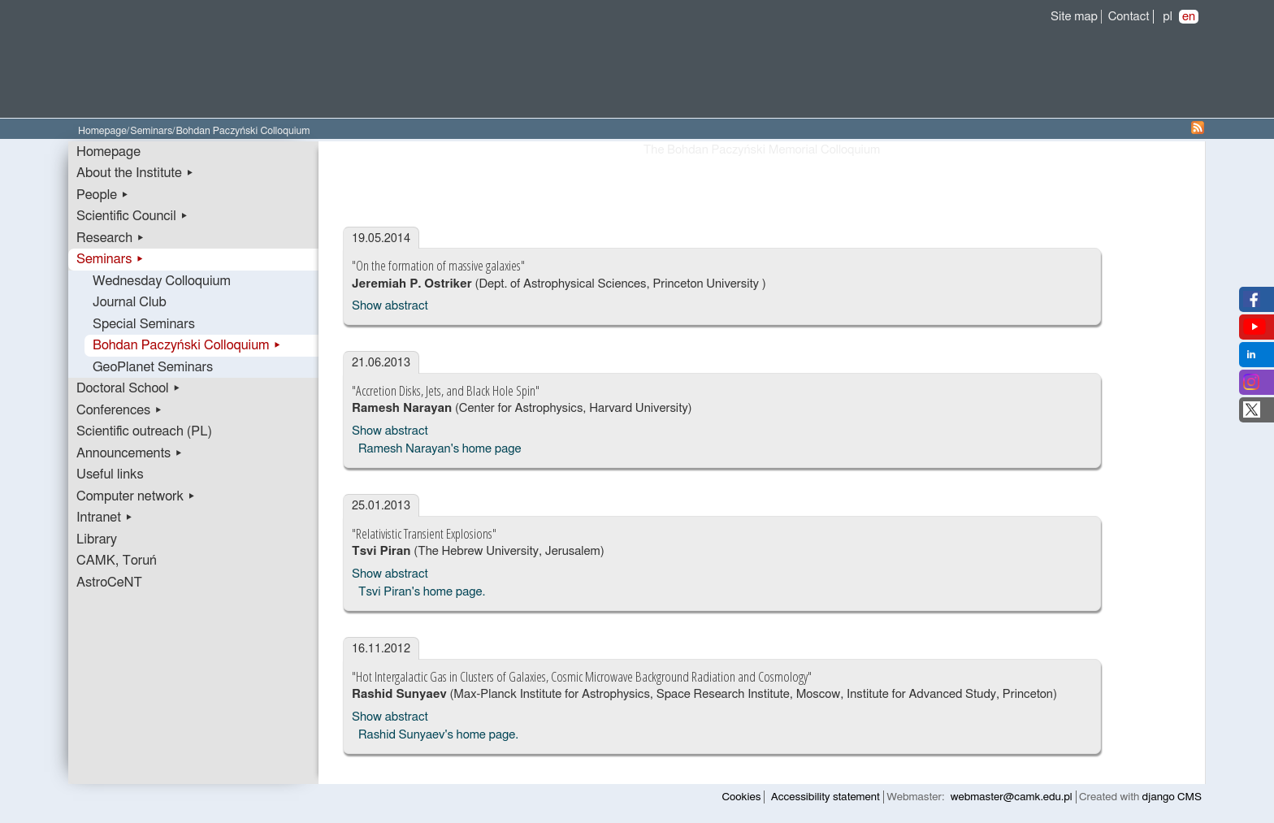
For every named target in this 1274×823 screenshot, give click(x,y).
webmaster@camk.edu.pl (1011, 797)
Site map (1074, 17)
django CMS (1172, 797)
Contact (1129, 17)
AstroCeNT (109, 582)
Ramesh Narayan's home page (440, 449)
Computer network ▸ (136, 496)
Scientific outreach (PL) (144, 431)
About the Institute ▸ (135, 173)
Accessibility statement (825, 797)
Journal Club (130, 302)
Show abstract (390, 306)
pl (1167, 17)
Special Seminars (144, 324)
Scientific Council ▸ (132, 216)
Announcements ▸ (129, 453)
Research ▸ (110, 238)
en (1188, 17)
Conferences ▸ (119, 410)
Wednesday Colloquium (162, 281)
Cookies (741, 797)
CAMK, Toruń (116, 560)
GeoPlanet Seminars (153, 367)
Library (96, 539)
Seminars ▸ (110, 259)
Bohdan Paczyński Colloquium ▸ (187, 345)
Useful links (110, 474)
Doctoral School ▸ (128, 388)
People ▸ (102, 194)
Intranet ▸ (104, 517)
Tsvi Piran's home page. (421, 592)
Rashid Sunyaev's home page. (438, 735)
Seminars (151, 131)
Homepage (102, 131)
